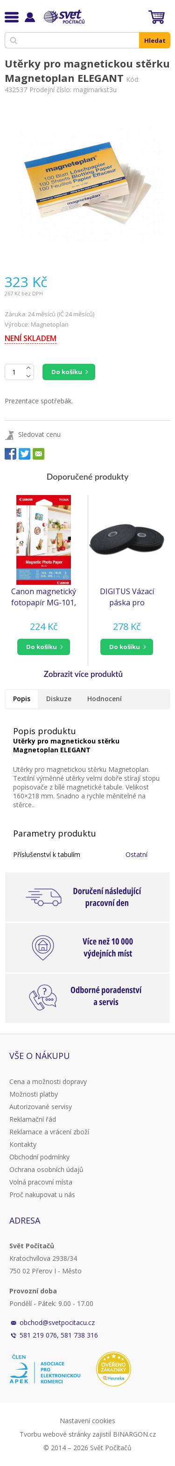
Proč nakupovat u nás (42, 1194)
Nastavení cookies (87, 1420)
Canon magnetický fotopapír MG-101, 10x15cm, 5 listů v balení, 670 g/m (43, 597)
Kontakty (22, 1144)
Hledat (155, 40)
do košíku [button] (41, 647)
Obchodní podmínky (39, 1156)
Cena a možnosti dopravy (48, 1081)
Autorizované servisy (40, 1106)
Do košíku (66, 372)
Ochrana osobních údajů (46, 1169)
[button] (44, 647)
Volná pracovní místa (40, 1182)
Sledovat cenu (39, 434)
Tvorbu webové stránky (55, 1434)
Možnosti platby (33, 1094)
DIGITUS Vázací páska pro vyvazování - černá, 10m (126, 597)
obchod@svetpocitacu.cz (57, 1322)
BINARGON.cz (134, 1434)
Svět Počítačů (62, 17)
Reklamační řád (32, 1119)
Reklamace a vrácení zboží (49, 1131)
